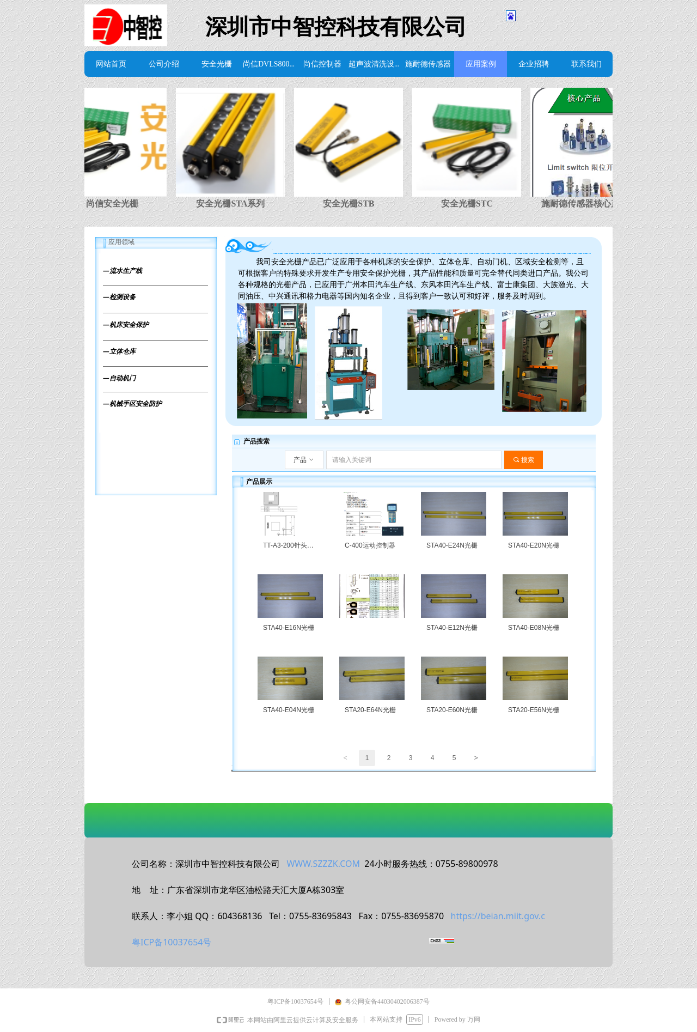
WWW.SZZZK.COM (323, 864)
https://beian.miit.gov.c (498, 916)
